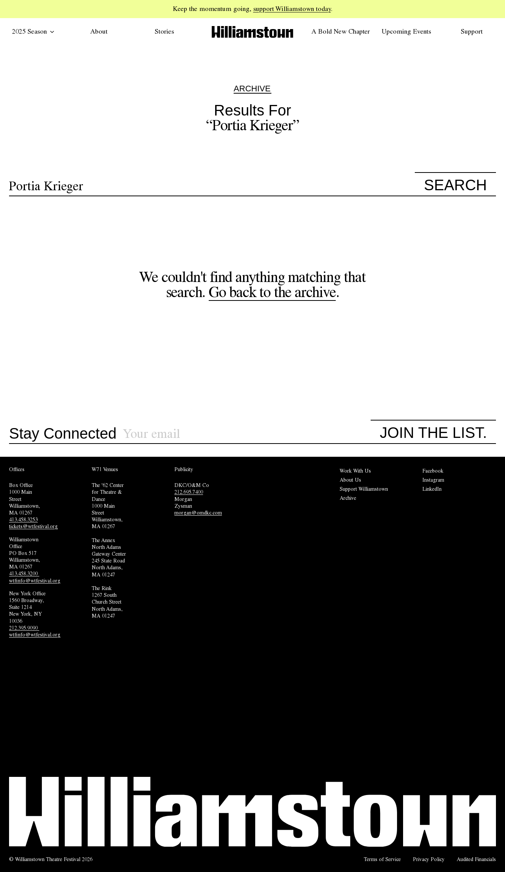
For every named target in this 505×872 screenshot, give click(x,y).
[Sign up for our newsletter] (247, 434)
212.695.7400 (188, 492)
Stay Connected (63, 434)
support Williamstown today (292, 8)
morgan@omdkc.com (198, 513)
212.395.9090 (24, 628)
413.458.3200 (24, 573)
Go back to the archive (272, 291)
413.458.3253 (23, 519)
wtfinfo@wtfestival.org (34, 581)
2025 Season (33, 31)
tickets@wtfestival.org (33, 526)
